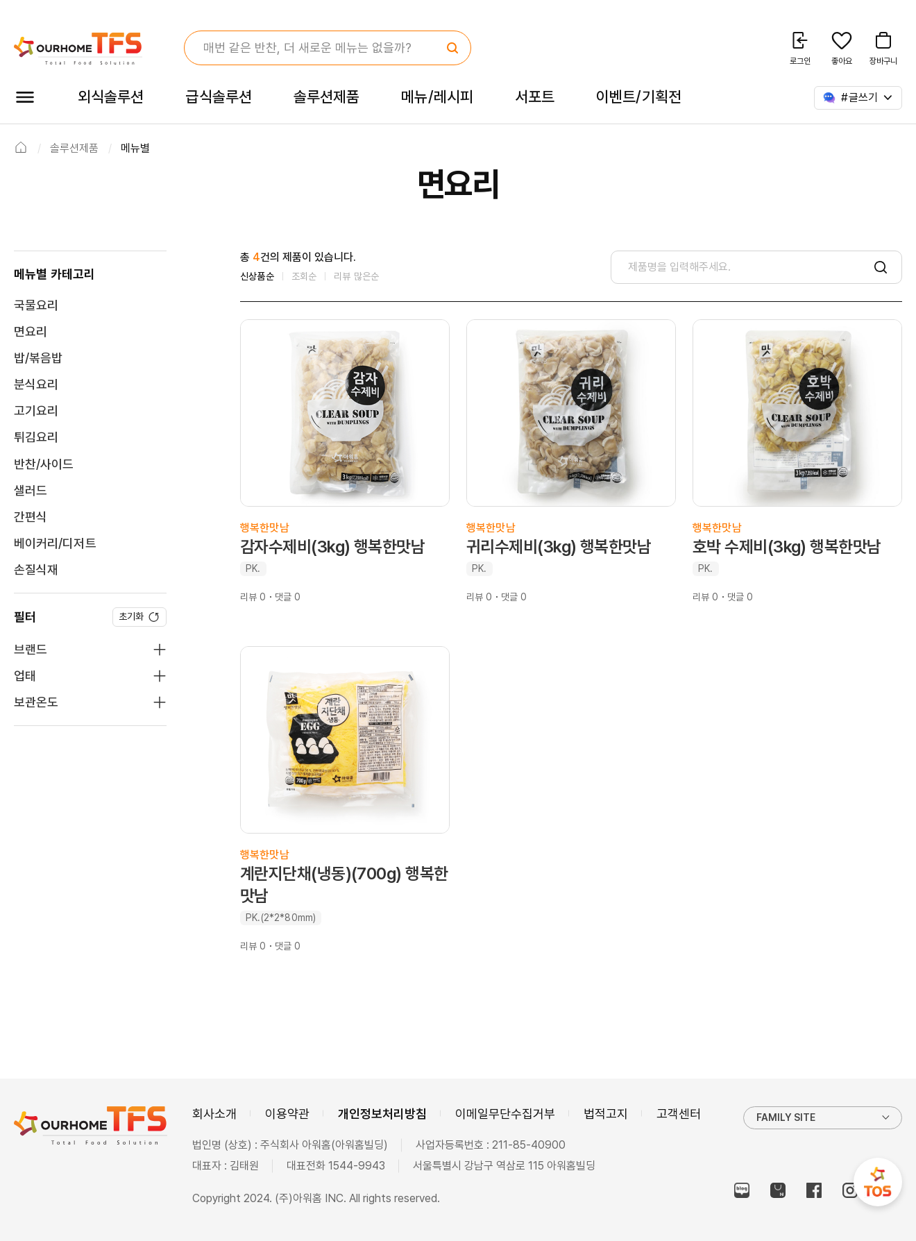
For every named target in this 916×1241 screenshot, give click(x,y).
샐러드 (30, 490)
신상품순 (257, 276)
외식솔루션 (111, 96)
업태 (25, 675)
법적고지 (606, 1113)
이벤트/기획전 (638, 96)
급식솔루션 (218, 96)
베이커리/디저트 (55, 543)
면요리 (30, 331)
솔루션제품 (326, 96)
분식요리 (36, 384)
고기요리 (36, 410)
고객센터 (678, 1113)
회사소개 (214, 1113)
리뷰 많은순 (356, 276)
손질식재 (36, 569)
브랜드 (30, 649)
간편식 (30, 516)
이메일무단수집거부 (505, 1113)
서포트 (534, 96)
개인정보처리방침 (382, 1113)
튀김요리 (36, 437)
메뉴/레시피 (437, 96)
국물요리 (36, 305)
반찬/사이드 (44, 464)
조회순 (304, 276)
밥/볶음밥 (38, 358)
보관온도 (36, 702)
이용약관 (287, 1113)
